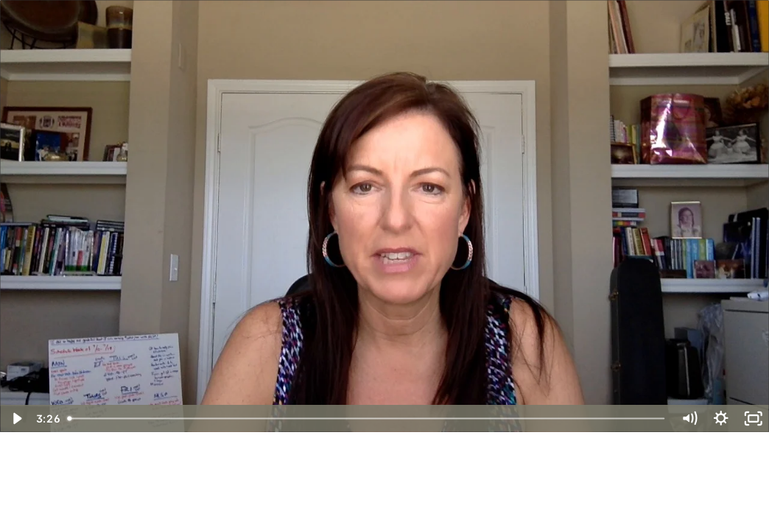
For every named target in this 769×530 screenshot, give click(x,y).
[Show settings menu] (721, 418)
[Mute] (689, 418)
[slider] (366, 418)
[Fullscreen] (753, 418)
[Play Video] (16, 418)
